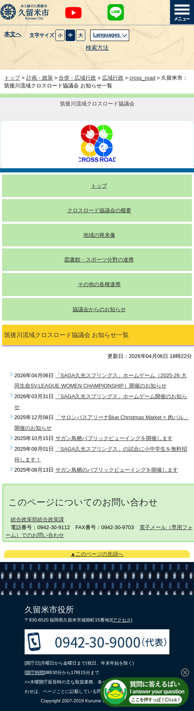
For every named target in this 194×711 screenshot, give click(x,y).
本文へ (12, 34)
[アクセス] (122, 619)
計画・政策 (39, 78)
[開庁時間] (35, 672)
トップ (12, 78)
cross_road (142, 78)
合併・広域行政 (77, 78)
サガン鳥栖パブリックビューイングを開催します (114, 438)
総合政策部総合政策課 (37, 519)
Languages (110, 35)
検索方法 (97, 48)
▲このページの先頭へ (97, 554)
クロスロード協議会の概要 (99, 210)
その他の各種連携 (99, 284)
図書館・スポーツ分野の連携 (99, 260)
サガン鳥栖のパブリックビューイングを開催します (116, 470)
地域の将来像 (99, 235)
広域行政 (112, 78)
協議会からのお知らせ (99, 309)
